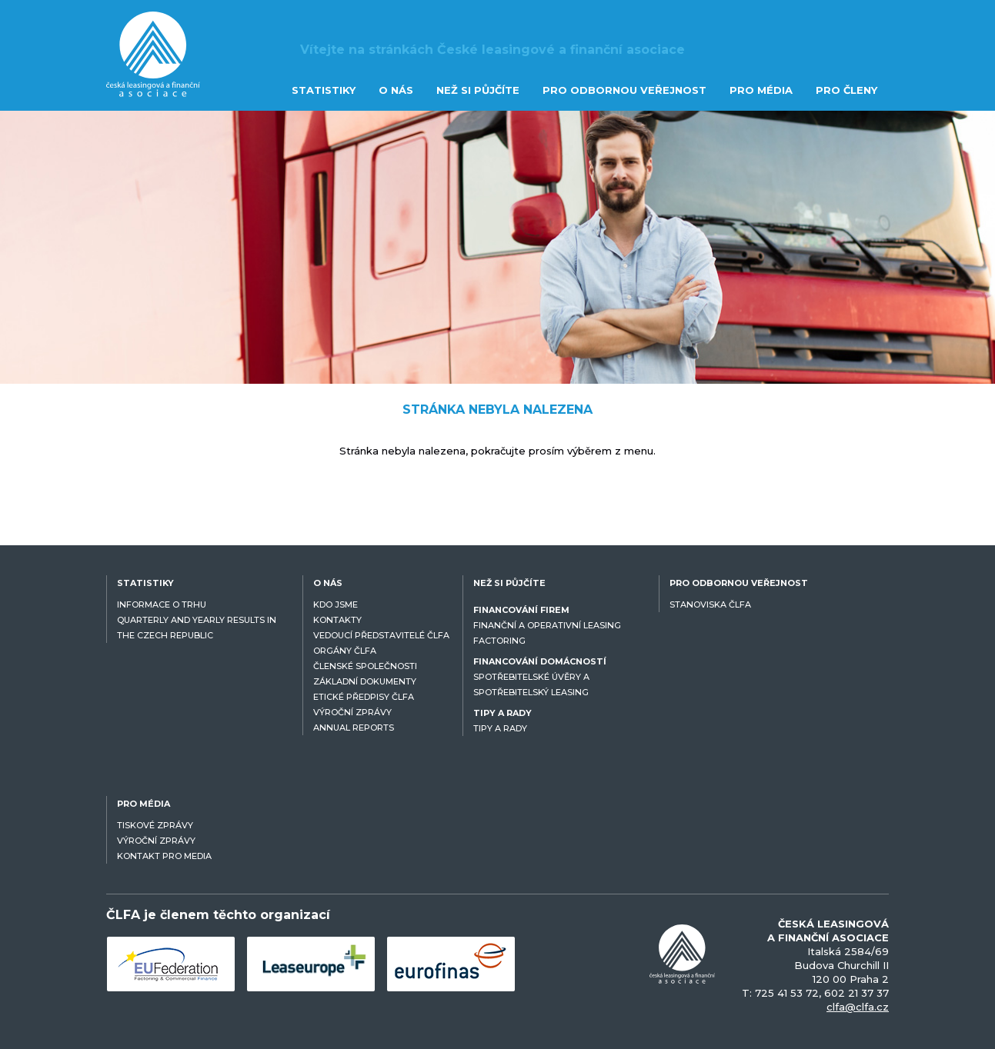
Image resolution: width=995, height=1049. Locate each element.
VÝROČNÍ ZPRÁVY (352, 712)
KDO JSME (335, 604)
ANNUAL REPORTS (353, 727)
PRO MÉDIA (761, 90)
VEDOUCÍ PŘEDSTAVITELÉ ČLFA (381, 635)
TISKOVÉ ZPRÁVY (155, 825)
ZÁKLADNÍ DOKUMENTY (364, 681)
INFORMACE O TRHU (161, 604)
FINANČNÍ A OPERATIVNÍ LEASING (547, 625)
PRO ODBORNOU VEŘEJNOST (624, 90)
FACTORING (499, 640)
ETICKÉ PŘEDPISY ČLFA (363, 696)
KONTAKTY (337, 619)
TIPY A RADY (500, 728)
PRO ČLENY (846, 90)
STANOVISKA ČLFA (710, 604)
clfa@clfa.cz (857, 1007)
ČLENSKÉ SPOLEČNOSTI (365, 666)
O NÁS (396, 90)
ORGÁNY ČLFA (344, 650)
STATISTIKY (324, 90)
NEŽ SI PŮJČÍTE (477, 90)
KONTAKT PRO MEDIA (164, 856)
